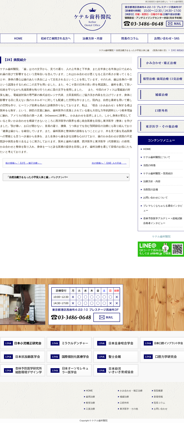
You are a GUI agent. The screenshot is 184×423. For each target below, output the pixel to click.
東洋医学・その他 (129, 409)
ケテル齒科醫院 (161, 236)
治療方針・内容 (92, 38)
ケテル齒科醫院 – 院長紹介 (158, 173)
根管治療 (90, 402)
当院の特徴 (149, 165)
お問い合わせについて (155, 197)
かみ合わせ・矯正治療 (131, 390)
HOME (18, 38)
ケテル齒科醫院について (55, 38)
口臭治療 (90, 409)
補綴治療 (124, 396)
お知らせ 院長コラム (129, 38)
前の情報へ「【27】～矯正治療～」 (23, 163)
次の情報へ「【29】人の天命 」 (109, 163)
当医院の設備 (150, 189)
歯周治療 (90, 396)
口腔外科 (124, 402)
